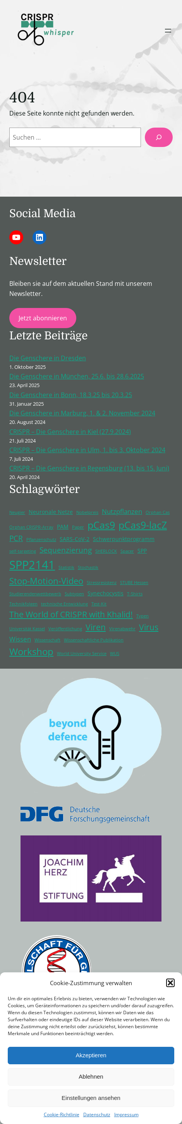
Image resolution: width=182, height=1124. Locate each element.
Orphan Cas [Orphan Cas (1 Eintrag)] (158, 512)
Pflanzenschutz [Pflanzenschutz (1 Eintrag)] (41, 539)
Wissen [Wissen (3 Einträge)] (20, 639)
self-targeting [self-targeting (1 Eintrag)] (22, 551)
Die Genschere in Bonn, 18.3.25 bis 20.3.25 (70, 395)
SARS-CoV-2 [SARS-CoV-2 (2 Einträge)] (74, 539)
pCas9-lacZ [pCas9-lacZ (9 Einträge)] (142, 524)
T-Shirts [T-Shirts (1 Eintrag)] (135, 594)
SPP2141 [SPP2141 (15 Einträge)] (32, 564)
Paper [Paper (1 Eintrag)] (78, 527)
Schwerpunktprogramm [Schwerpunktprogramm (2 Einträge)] (124, 539)
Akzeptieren (91, 1055)
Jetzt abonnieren (43, 318)
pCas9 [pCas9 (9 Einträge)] (101, 524)
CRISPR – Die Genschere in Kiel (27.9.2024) (70, 431)
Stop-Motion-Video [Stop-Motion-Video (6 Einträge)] (46, 580)
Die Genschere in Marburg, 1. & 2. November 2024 (82, 413)
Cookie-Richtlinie (61, 1114)
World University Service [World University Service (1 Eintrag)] (81, 653)
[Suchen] (159, 137)
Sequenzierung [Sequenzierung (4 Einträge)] (65, 550)
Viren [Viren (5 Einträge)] (96, 627)
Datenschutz (96, 1114)
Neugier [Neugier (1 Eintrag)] (17, 512)
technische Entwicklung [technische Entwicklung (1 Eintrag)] (64, 604)
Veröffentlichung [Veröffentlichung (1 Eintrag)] (65, 628)
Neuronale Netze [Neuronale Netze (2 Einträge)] (51, 511)
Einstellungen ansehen (91, 1098)
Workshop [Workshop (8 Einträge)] (31, 651)
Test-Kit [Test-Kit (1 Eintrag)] (98, 604)
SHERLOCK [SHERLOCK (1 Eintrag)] (106, 551)
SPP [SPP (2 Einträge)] (142, 550)
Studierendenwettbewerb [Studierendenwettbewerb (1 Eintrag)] (35, 594)
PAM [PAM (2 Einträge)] (63, 526)
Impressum (126, 1114)
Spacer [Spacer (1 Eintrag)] (127, 551)
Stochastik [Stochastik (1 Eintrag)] (88, 567)
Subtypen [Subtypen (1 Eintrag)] (74, 594)
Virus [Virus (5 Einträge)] (148, 627)
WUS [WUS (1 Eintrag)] (114, 653)
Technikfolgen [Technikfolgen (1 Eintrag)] (23, 604)
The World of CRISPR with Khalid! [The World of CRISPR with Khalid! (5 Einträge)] (71, 614)
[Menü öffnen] (168, 30)
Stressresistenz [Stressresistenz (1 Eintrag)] (102, 582)
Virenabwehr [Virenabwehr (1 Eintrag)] (122, 628)
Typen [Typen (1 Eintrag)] (142, 616)
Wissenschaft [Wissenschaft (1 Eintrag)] (47, 640)
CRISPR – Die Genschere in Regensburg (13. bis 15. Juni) (89, 468)
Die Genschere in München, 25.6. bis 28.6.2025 (76, 376)
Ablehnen (91, 1076)
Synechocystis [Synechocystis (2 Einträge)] (106, 593)
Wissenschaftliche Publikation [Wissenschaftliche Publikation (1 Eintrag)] (94, 640)
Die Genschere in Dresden (47, 358)
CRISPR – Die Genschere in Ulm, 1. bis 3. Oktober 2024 (87, 450)
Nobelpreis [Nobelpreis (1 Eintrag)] (87, 512)
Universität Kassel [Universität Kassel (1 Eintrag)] (27, 628)
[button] (170, 983)
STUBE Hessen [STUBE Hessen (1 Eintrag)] (134, 582)
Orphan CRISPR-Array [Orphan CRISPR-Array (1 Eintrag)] (31, 527)
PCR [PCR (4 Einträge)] (16, 538)
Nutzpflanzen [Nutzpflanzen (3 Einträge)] (122, 511)
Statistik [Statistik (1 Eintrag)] (66, 567)
